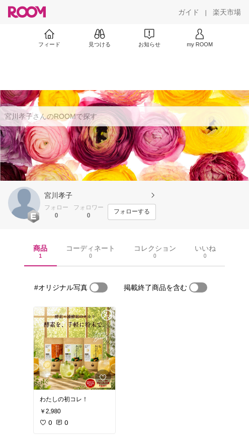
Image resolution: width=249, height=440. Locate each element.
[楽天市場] (227, 12)
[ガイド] (188, 12)
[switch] (99, 287)
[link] (74, 348)
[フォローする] (132, 212)
